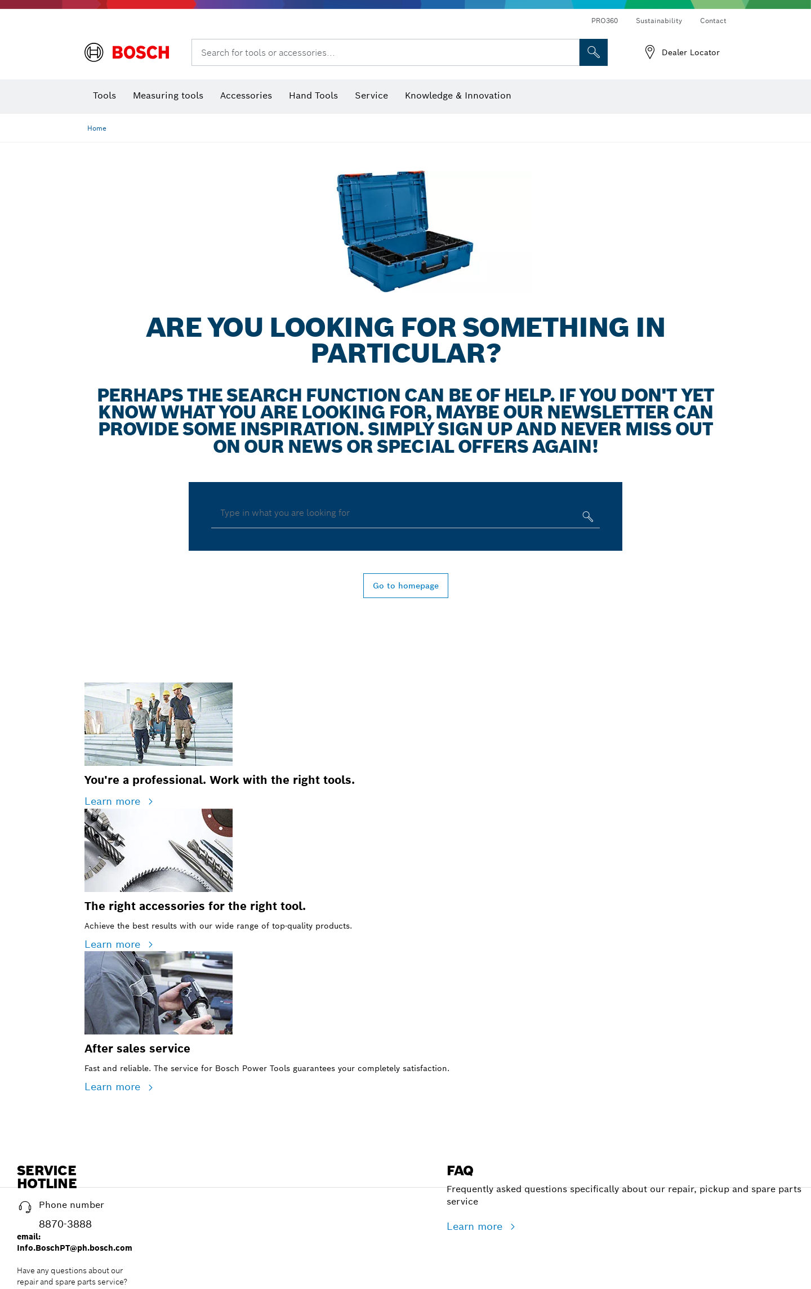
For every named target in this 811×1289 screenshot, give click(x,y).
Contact (713, 20)
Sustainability (659, 20)
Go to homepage (406, 586)
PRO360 (604, 20)
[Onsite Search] (594, 52)
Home (96, 128)
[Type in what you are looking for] (586, 518)
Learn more (114, 801)
